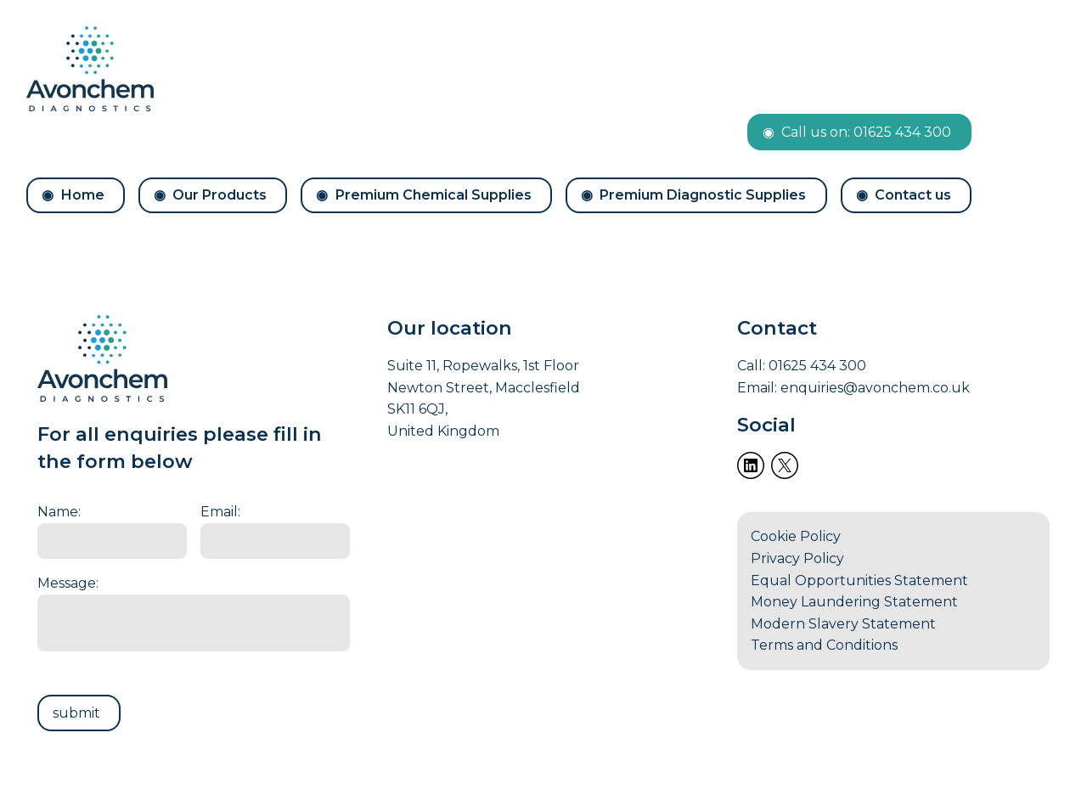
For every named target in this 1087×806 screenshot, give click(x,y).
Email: (220, 512)
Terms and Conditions (824, 645)
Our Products (219, 195)
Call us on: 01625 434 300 (866, 132)
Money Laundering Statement (854, 602)
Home (82, 195)
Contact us (913, 195)
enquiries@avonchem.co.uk (875, 388)
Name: (59, 512)
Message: (68, 583)
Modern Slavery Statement (843, 624)
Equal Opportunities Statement (859, 580)
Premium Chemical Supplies (433, 195)
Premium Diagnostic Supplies (703, 195)
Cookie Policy (796, 536)
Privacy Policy (797, 558)
